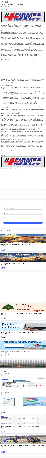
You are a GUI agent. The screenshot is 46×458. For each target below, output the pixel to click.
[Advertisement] (23, 69)
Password (5, 211)
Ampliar (3, 249)
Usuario (4, 206)
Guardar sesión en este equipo (9, 216)
